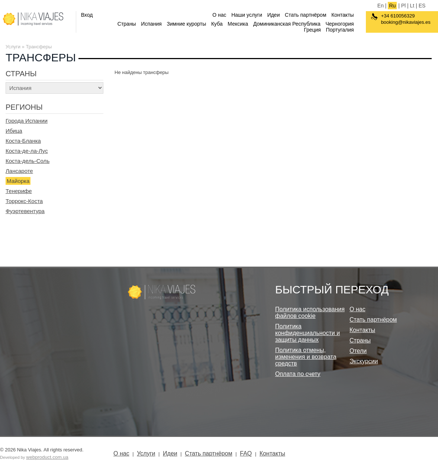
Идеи (273, 15)
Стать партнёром (305, 15)
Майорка (18, 181)
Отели (358, 351)
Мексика (238, 24)
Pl (403, 6)
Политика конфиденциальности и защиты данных (307, 333)
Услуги (13, 46)
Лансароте (19, 171)
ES (422, 6)
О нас (219, 15)
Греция (312, 30)
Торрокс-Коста (24, 201)
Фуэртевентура (25, 211)
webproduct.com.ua (47, 457)
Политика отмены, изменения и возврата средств (305, 357)
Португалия (340, 30)
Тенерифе (19, 191)
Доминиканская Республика (287, 24)
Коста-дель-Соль (27, 161)
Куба (217, 24)
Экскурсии (364, 361)
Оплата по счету (298, 374)
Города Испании (27, 121)
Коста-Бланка (23, 141)
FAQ (246, 453)
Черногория (339, 24)
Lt (412, 6)
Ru (392, 6)
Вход (87, 15)
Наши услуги (246, 15)
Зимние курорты (186, 24)
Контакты (342, 15)
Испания (151, 24)
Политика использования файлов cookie (310, 312)
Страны (126, 24)
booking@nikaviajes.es (406, 22)
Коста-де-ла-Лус (27, 151)
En (380, 6)
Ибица (14, 131)
